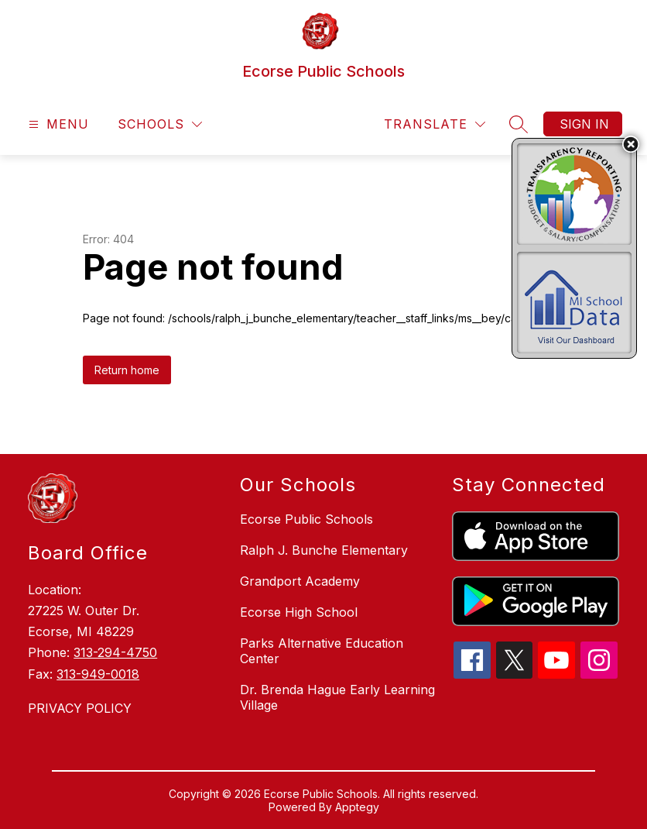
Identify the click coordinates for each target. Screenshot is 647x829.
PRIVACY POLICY (80, 708)
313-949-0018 (97, 674)
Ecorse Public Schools (306, 519)
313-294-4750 (115, 652)
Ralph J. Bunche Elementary (324, 550)
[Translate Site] (434, 124)
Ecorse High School (299, 612)
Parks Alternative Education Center (321, 650)
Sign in (584, 124)
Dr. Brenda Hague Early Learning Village (337, 697)
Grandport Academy (300, 581)
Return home (126, 370)
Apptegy (357, 807)
